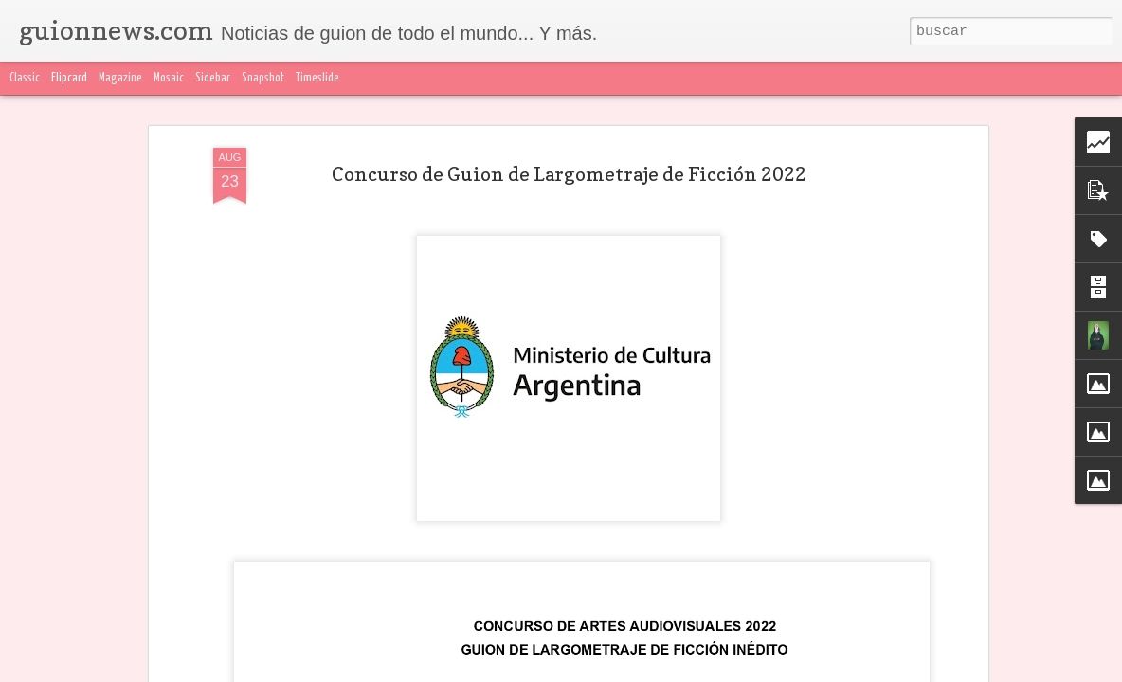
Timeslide (317, 78)
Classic (24, 78)
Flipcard (69, 78)
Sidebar (212, 78)
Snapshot (263, 78)
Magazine (120, 78)
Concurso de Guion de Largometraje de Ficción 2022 (569, 174)
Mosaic (169, 78)
